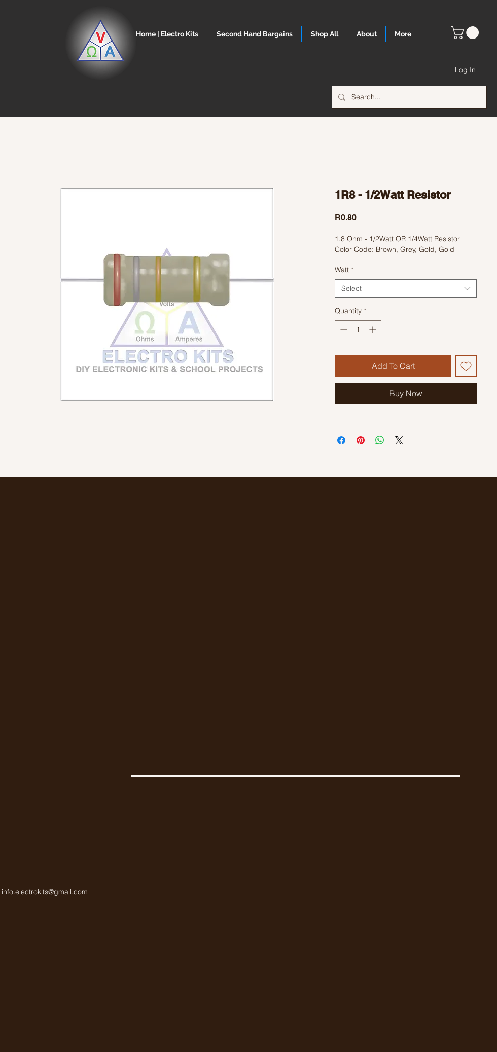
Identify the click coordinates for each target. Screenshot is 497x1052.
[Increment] (373, 330)
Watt (344, 269)
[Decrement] (342, 330)
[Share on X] (399, 440)
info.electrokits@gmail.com (45, 891)
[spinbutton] (358, 330)
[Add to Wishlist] (466, 366)
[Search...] (408, 97)
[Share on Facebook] (341, 440)
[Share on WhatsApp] (380, 440)
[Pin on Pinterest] (360, 440)
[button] (466, 32)
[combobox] (406, 288)
